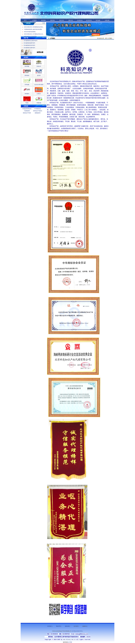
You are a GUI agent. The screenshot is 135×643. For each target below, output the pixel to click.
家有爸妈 (27, 75)
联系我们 (49, 626)
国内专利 (61, 20)
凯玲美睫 (27, 66)
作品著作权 (80, 20)
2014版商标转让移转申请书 (30, 40)
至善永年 (39, 66)
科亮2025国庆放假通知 (30, 33)
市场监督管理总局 (26, 108)
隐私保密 (67, 626)
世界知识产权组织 (37, 110)
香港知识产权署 (27, 113)
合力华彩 (70, 642)
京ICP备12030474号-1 (77, 631)
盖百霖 (38, 75)
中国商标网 (27, 110)
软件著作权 (89, 20)
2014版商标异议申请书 (29, 45)
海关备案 (98, 20)
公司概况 (34, 20)
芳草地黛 (27, 84)
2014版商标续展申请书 (29, 43)
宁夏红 (27, 102)
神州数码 (27, 93)
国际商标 (52, 20)
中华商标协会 (37, 108)
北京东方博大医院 (38, 84)
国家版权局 (37, 113)
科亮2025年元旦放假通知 (30, 26)
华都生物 (39, 102)
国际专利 (70, 20)
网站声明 (58, 626)
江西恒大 (39, 93)
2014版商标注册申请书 (29, 47)
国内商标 (43, 20)
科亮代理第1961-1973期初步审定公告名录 (34, 35)
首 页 (25, 20)
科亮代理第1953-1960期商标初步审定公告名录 (35, 28)
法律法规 (107, 20)
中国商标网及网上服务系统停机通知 (33, 30)
